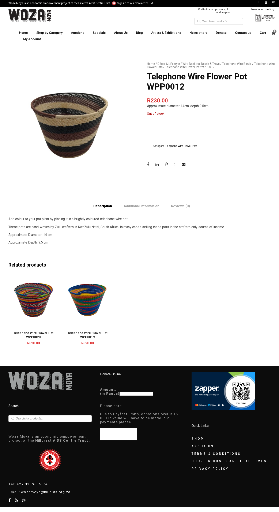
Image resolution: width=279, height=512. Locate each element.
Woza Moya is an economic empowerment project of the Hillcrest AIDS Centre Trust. (62, 3)
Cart (263, 33)
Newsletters (198, 33)
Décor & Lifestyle (169, 63)
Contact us (243, 33)
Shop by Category (49, 33)
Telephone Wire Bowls (237, 63)
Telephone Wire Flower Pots (181, 145)
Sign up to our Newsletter (135, 3)
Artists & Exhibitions (166, 33)
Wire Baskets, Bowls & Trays (201, 63)
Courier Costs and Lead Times (229, 461)
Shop (198, 438)
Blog (139, 33)
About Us (121, 33)
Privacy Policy (210, 468)
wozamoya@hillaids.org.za (45, 492)
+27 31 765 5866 (33, 484)
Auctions (77, 33)
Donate (221, 33)
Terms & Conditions (216, 453)
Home (23, 33)
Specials (99, 33)
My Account (32, 39)
